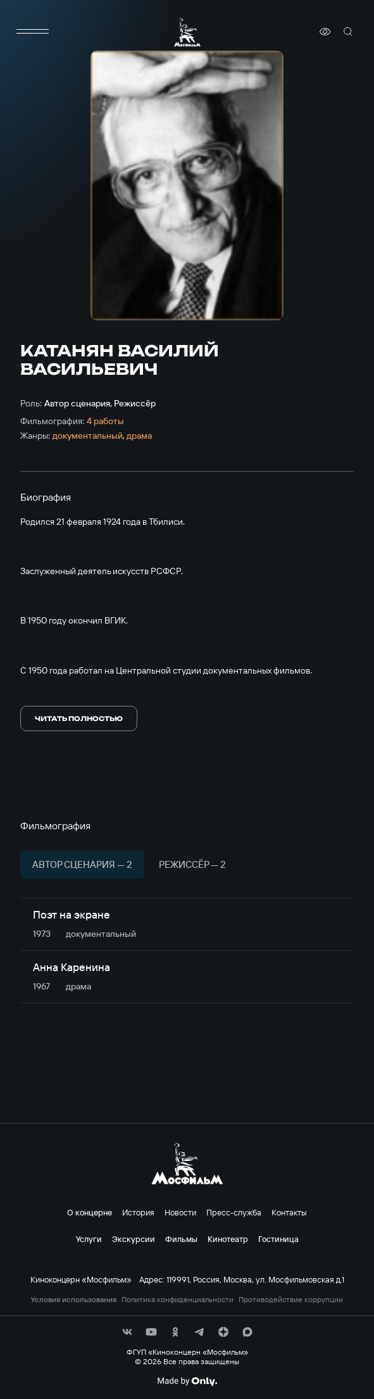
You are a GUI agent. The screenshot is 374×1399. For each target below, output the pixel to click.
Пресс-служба (233, 1212)
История (138, 1212)
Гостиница (278, 1239)
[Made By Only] (187, 1381)
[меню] (33, 31)
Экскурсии (133, 1239)
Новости (180, 1212)
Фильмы (181, 1239)
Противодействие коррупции (291, 1299)
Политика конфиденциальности (178, 1299)
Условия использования (73, 1299)
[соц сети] (127, 1332)
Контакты (289, 1212)
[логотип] (187, 32)
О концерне (89, 1212)
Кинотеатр (228, 1239)
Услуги (89, 1239)
